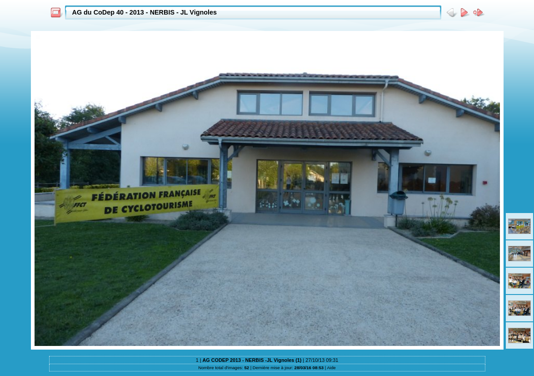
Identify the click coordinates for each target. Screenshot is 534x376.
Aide (331, 367)
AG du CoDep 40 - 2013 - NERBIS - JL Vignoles (144, 12)
